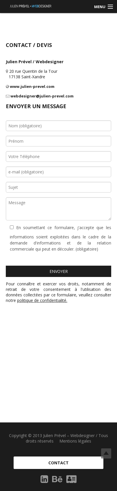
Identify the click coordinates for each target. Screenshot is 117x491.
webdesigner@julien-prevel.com (40, 96)
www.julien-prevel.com (30, 86)
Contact (58, 462)
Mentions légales (75, 441)
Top (106, 453)
